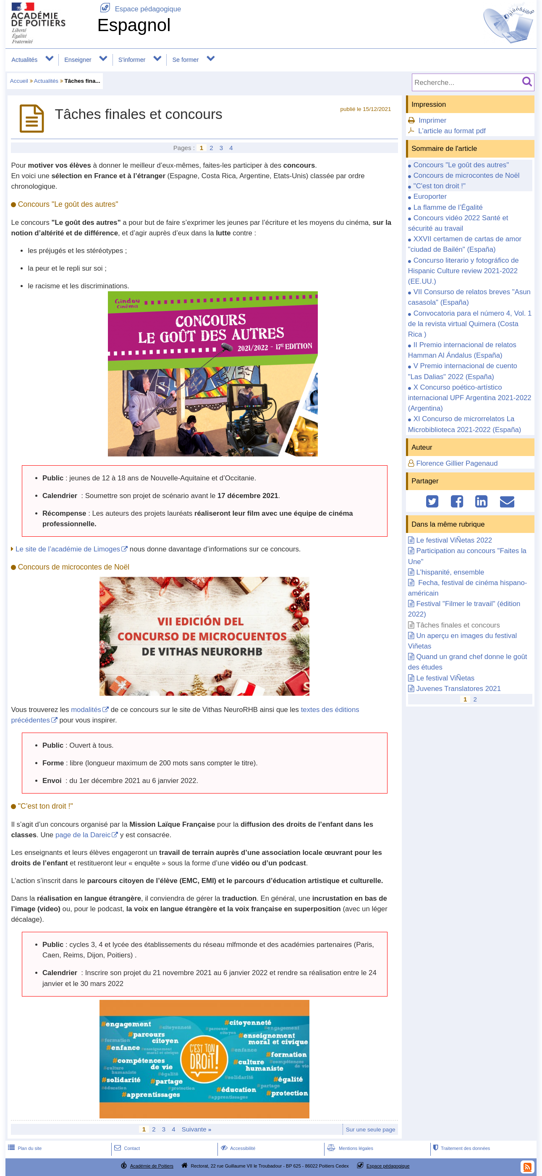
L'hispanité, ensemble (450, 572)
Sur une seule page (370, 1129)
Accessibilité (237, 1148)
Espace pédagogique (139, 9)
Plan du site (24, 1148)
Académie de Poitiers (151, 1165)
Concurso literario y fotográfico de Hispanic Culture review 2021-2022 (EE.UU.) (463, 270)
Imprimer (432, 120)
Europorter (430, 196)
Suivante (197, 1129)
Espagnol (133, 25)
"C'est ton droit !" (440, 186)
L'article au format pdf (452, 131)
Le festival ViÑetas (445, 678)
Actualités (24, 59)
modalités (86, 710)
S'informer (132, 59)
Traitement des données (461, 1148)
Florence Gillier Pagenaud (456, 463)
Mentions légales (349, 1148)
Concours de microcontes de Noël (467, 175)
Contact (126, 1148)
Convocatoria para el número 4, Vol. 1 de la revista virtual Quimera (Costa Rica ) (470, 323)
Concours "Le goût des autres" (461, 165)
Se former (186, 59)
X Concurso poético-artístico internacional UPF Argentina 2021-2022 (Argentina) (470, 397)
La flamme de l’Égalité (448, 207)
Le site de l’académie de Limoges (68, 549)
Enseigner (77, 59)
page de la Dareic (83, 835)
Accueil (19, 81)
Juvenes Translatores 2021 (458, 689)
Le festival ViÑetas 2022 (454, 540)
